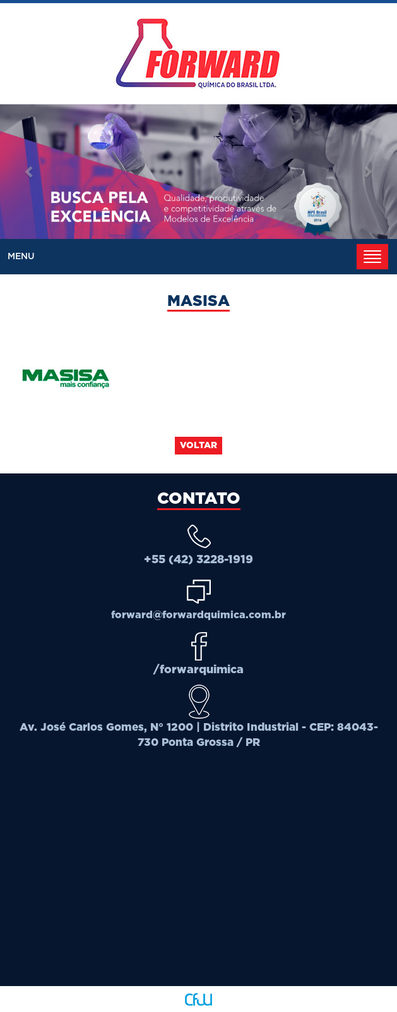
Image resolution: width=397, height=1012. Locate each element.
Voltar (198, 445)
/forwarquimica (198, 670)
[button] (29, 171)
